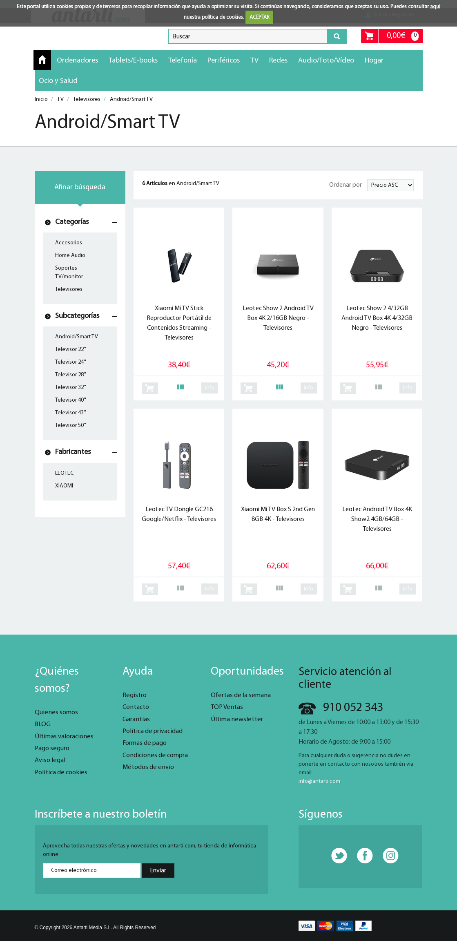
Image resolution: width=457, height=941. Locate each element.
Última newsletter (237, 719)
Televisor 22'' (70, 349)
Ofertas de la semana (241, 695)
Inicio (42, 59)
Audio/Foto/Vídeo (326, 61)
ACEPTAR (260, 17)
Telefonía (182, 61)
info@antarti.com (319, 781)
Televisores (68, 289)
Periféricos (223, 61)
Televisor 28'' (70, 375)
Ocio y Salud (58, 81)
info (209, 388)
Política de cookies (61, 772)
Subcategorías (77, 316)
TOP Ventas (227, 707)
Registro (135, 695)
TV (254, 61)
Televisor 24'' (70, 362)
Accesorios (68, 243)
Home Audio (70, 256)
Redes (278, 61)
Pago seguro (52, 748)
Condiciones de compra (155, 755)
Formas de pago (145, 743)
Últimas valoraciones (64, 736)
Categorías (72, 222)
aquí (435, 6)
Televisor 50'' (70, 425)
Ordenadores (77, 61)
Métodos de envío (148, 767)
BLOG (43, 724)
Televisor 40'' (70, 400)
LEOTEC (64, 473)
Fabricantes (73, 452)
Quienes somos (56, 712)
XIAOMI (64, 486)
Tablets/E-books (133, 61)
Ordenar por (345, 185)
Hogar (374, 61)
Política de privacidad (153, 731)
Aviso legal (50, 760)
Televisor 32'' (70, 387)
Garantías (136, 719)
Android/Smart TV (76, 337)
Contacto (136, 707)
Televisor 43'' (70, 413)
